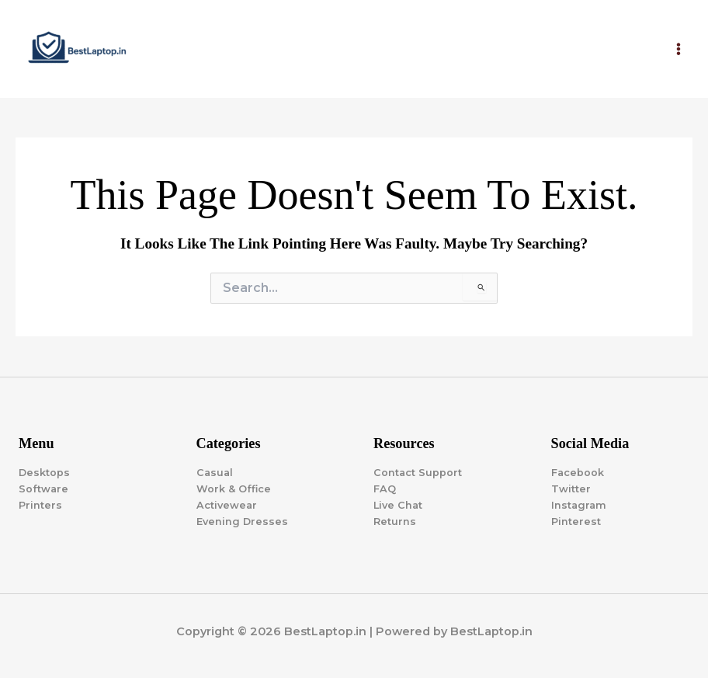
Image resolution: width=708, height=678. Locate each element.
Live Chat (397, 505)
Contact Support (417, 472)
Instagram (578, 505)
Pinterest (576, 521)
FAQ (384, 489)
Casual (214, 472)
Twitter (571, 489)
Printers (40, 505)
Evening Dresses (242, 521)
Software (43, 489)
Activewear (226, 505)
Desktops (44, 472)
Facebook (577, 472)
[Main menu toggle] (678, 49)
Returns (394, 521)
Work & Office (233, 489)
